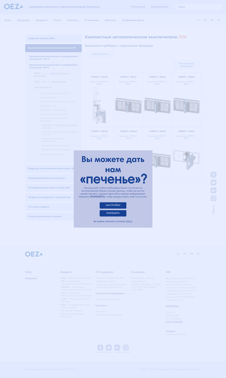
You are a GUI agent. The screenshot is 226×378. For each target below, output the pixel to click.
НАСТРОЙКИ (113, 205)
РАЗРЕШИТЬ (113, 213)
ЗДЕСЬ (129, 221)
